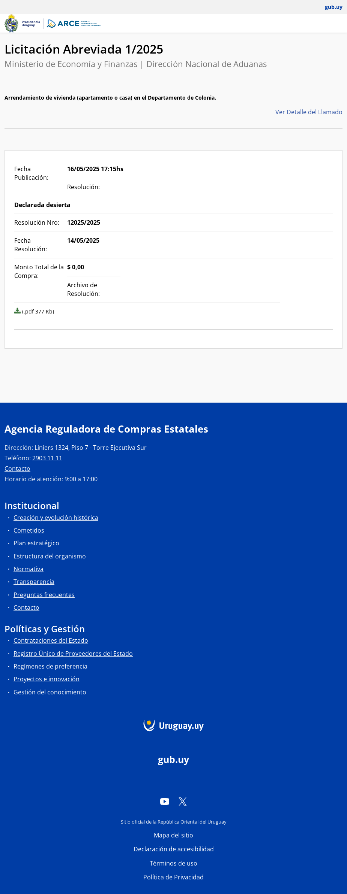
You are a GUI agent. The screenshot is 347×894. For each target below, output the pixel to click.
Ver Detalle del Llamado (308, 112)
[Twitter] (182, 801)
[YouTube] (164, 801)
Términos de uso (173, 863)
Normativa (29, 569)
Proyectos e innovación (47, 679)
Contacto (17, 468)
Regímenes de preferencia (50, 666)
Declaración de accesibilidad (174, 849)
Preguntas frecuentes (44, 595)
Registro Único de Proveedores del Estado (73, 653)
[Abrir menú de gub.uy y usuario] (328, 7)
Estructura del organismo (50, 556)
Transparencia (34, 582)
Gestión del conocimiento (50, 692)
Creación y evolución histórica (56, 517)
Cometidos (29, 530)
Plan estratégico (36, 543)
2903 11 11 (47, 458)
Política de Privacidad (173, 877)
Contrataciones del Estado (51, 640)
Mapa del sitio (173, 835)
